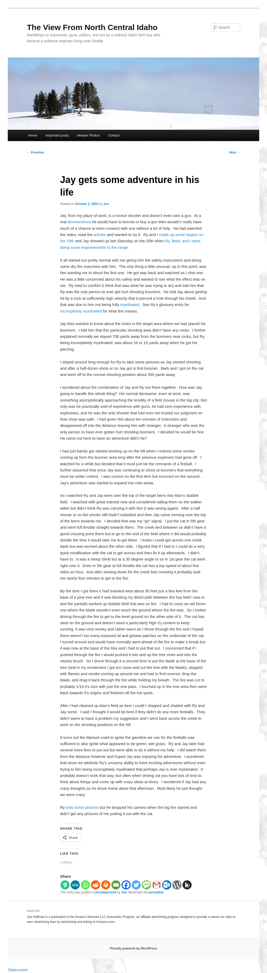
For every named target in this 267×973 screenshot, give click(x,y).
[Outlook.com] (166, 884)
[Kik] (187, 884)
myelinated (129, 304)
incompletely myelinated (81, 311)
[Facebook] (126, 884)
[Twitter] (136, 884)
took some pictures (82, 807)
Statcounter (18, 970)
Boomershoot (79, 222)
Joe (106, 204)
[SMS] (146, 884)
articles (100, 234)
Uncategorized (105, 892)
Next (234, 152)
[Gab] (65, 884)
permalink (156, 892)
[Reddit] (95, 884)
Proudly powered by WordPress (133, 948)
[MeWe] (75, 884)
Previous (35, 152)
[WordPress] (176, 884)
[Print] (105, 884)
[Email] (115, 884)
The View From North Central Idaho (92, 27)
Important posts (57, 135)
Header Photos (88, 135)
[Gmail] (156, 884)
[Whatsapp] (85, 884)
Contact (114, 135)
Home (32, 135)
